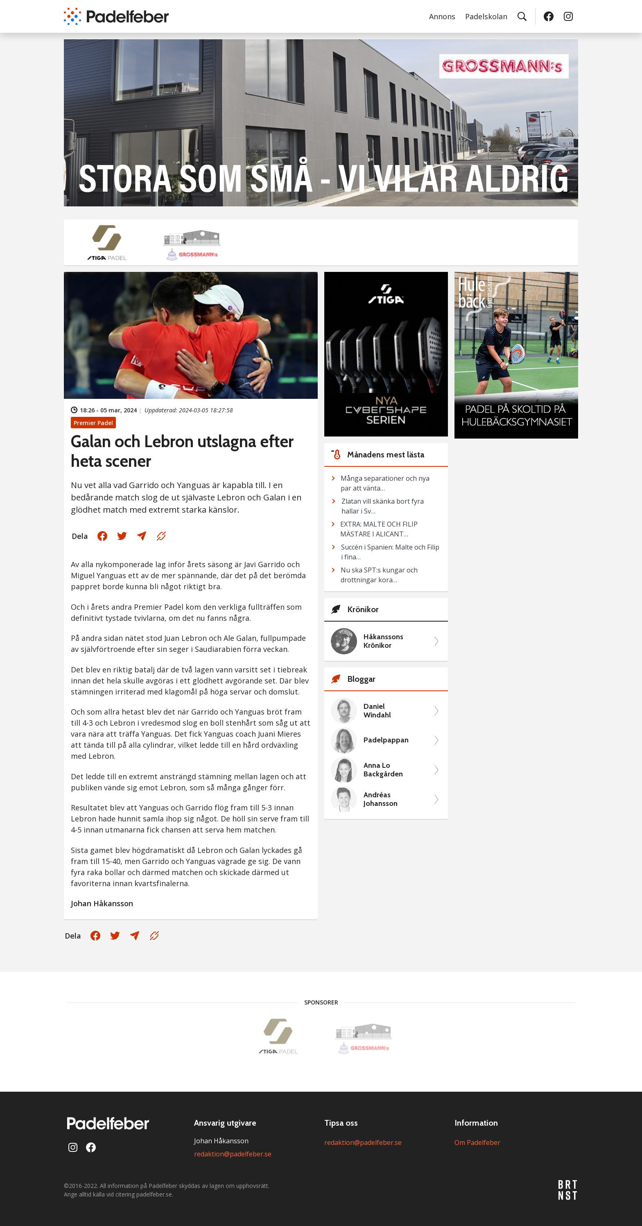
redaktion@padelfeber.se (232, 1153)
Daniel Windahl (377, 711)
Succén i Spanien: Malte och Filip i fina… (390, 552)
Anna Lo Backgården (383, 770)
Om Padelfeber (477, 1142)
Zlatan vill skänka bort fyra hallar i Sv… (382, 506)
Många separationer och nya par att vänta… (385, 483)
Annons (442, 16)
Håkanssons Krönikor (383, 641)
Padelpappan (386, 740)
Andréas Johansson (381, 799)
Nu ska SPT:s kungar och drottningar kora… (379, 574)
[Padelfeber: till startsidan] (116, 16)
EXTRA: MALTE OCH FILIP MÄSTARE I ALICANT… (379, 529)
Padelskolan (486, 16)
